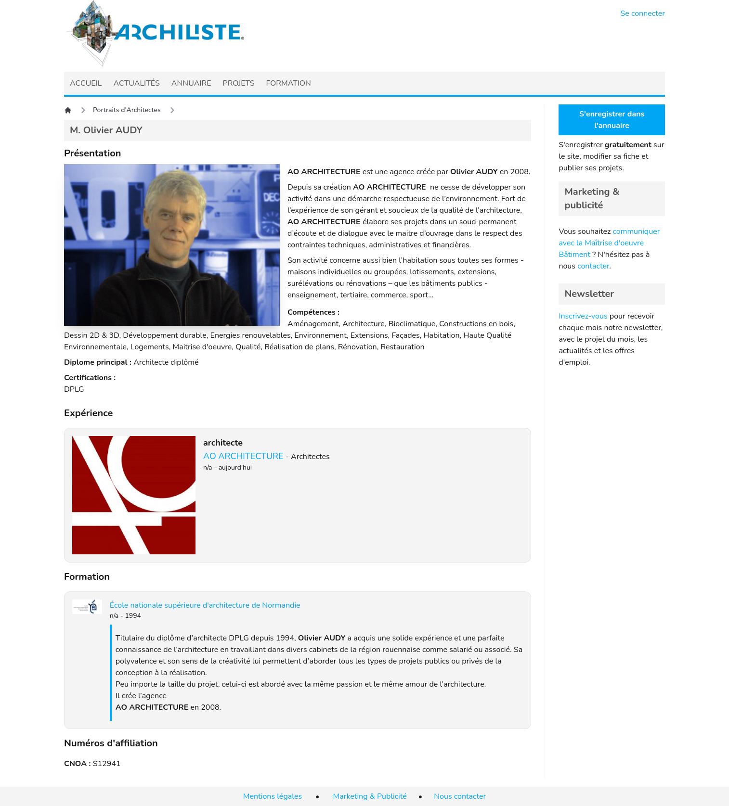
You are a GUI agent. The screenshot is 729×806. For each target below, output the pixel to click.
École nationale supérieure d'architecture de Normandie (205, 605)
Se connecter (643, 13)
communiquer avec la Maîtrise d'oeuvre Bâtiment (609, 243)
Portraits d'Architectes (127, 110)
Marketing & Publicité (370, 796)
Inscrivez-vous (583, 316)
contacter (593, 266)
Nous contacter (460, 796)
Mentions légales (272, 796)
